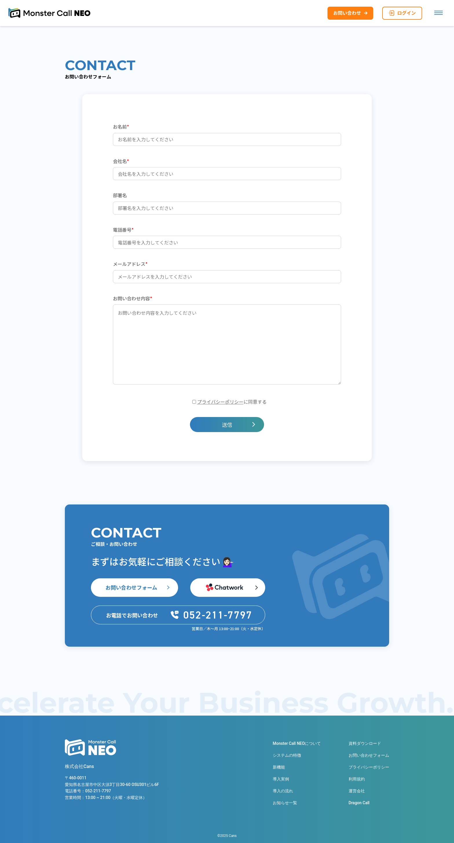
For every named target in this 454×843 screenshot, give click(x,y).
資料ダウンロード (365, 743)
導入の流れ (283, 791)
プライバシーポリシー (220, 401)
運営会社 (357, 791)
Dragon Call (359, 802)
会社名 (121, 161)
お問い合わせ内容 (132, 298)
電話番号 (123, 229)
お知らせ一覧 (285, 802)
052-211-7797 (98, 791)
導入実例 (281, 779)
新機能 (279, 767)
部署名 (120, 195)
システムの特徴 (287, 755)
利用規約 (357, 779)
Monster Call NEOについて (297, 743)
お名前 (121, 126)
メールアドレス (130, 263)
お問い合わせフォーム (131, 587)
